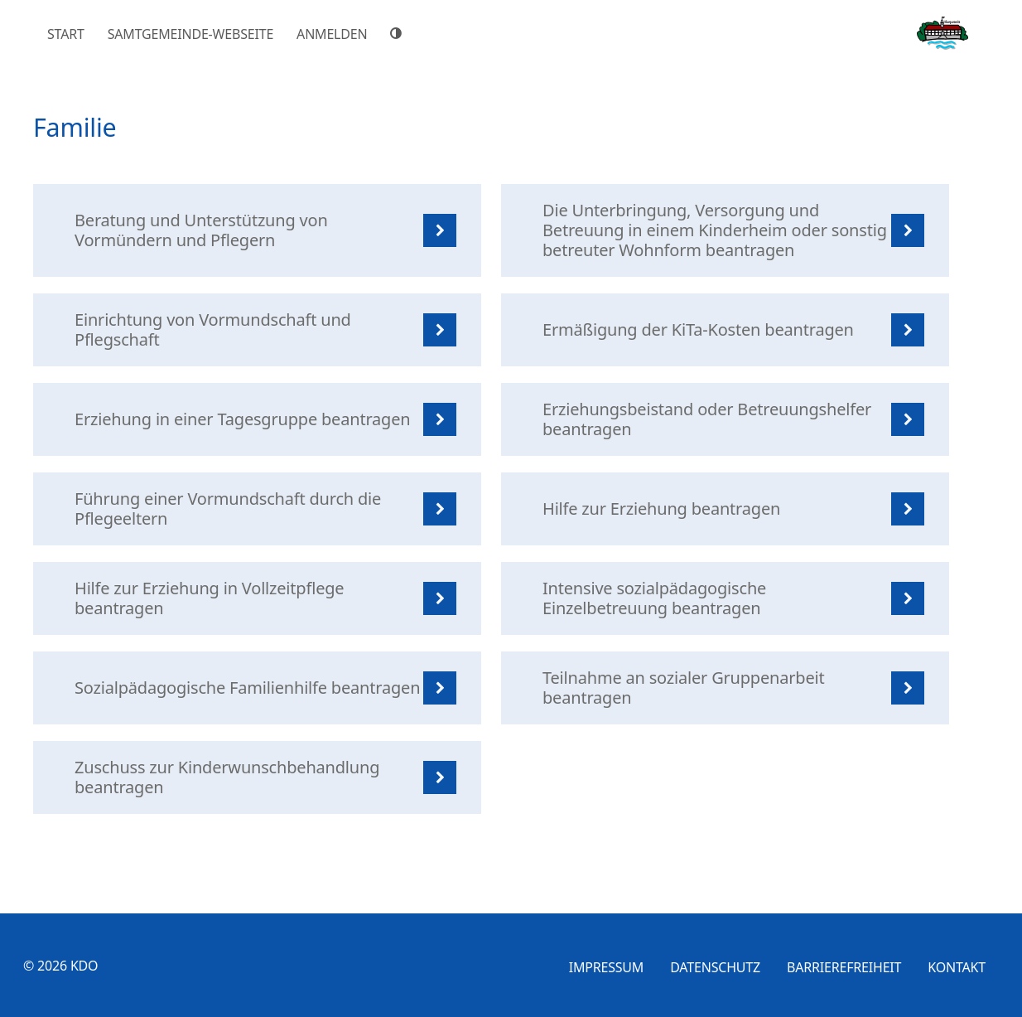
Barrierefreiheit (844, 967)
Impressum (606, 967)
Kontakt (957, 967)
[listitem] (257, 230)
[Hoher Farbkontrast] (398, 33)
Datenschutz (715, 967)
